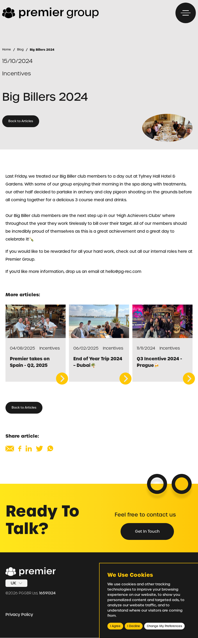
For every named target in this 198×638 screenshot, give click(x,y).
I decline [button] (133, 626)
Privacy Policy (19, 614)
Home (6, 50)
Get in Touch (146, 531)
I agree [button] (115, 626)
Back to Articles (21, 121)
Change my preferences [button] (164, 626)
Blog (20, 50)
